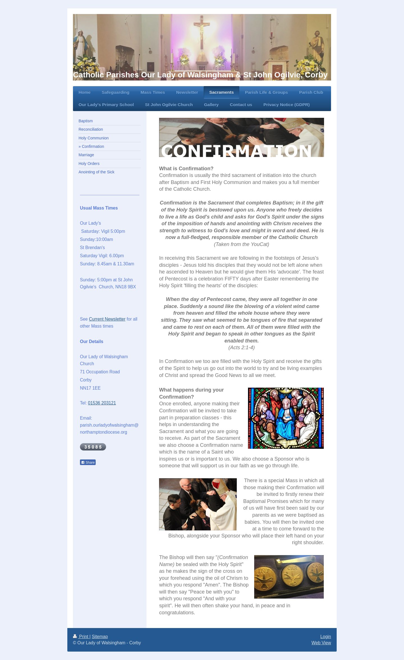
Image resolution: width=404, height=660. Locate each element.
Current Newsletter (107, 319)
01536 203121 (102, 403)
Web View (321, 642)
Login (325, 636)
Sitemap (100, 636)
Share (88, 462)
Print (81, 636)
